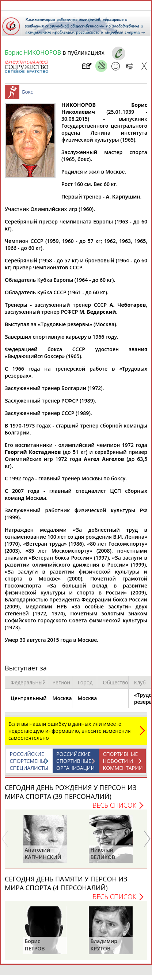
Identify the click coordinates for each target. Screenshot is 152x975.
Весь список (114, 808)
